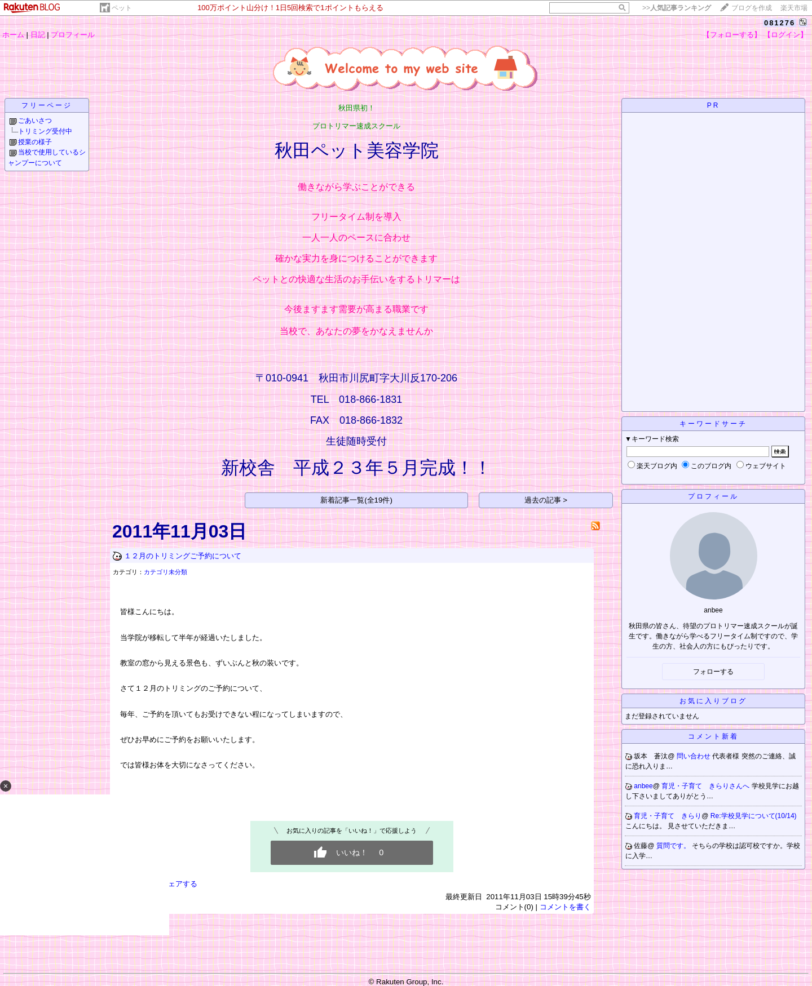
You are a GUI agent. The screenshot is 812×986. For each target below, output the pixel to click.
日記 (37, 34)
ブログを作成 (751, 8)
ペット (122, 8)
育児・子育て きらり (667, 816)
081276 (779, 23)
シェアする (179, 884)
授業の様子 (35, 142)
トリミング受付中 (45, 131)
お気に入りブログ (713, 701)
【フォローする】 (732, 34)
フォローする (713, 672)
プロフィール (73, 34)
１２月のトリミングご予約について (182, 556)
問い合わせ (694, 756)
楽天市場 (793, 8)
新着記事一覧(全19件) (356, 500)
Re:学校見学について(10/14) (753, 816)
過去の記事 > (546, 500)
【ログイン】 (785, 34)
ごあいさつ (35, 121)
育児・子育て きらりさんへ (706, 786)
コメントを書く (565, 907)
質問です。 (674, 846)
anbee (643, 786)
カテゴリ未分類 (165, 571)
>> (676, 8)
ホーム (13, 34)
